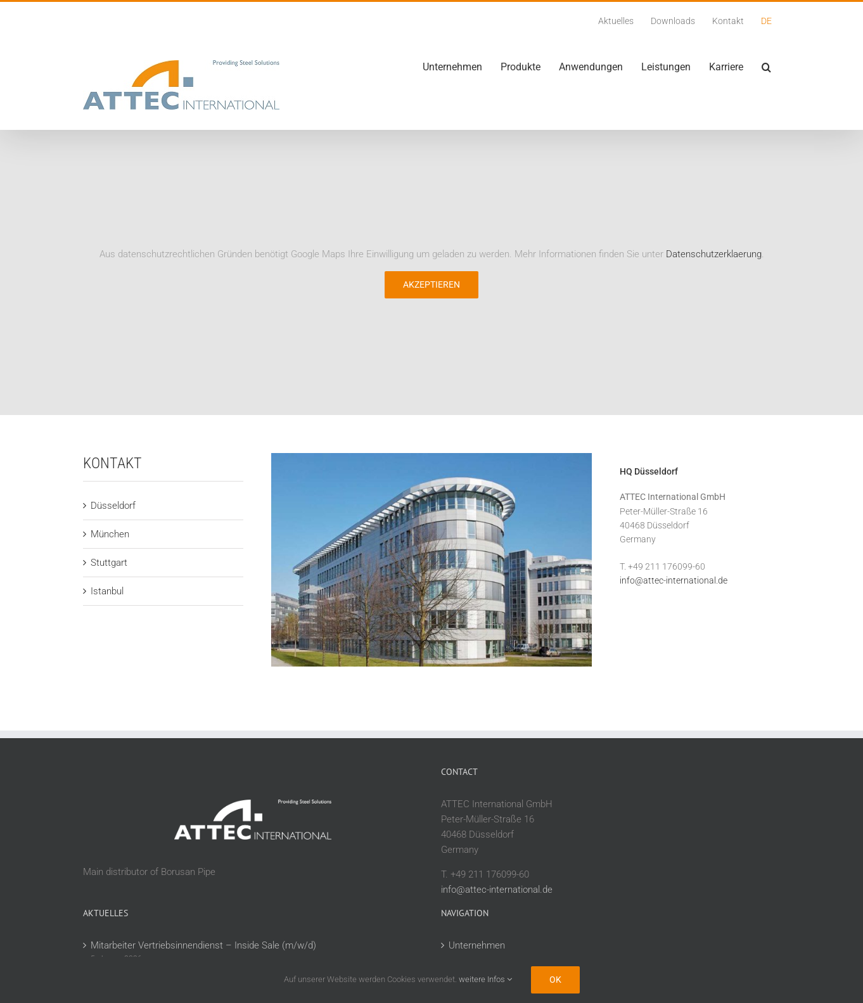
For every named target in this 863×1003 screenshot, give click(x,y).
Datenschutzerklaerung (714, 254)
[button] (766, 67)
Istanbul (107, 591)
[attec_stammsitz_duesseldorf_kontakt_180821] (431, 457)
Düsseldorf (113, 505)
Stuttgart (109, 562)
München (110, 534)
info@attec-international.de (673, 580)
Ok (555, 979)
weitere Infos (485, 979)
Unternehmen (477, 945)
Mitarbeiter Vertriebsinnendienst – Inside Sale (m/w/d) (203, 945)
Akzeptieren (431, 284)
